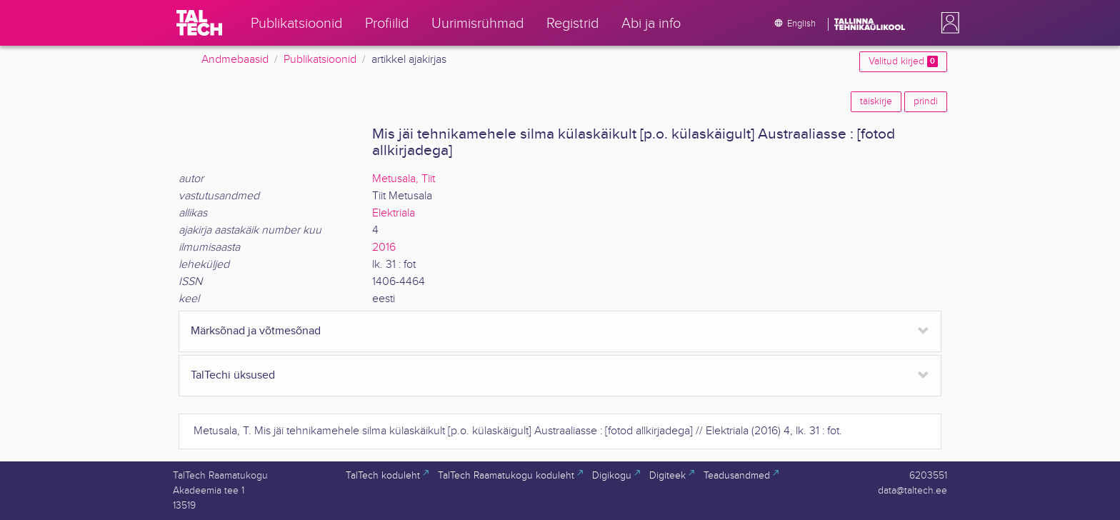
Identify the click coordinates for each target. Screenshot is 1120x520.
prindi (926, 101)
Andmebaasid (235, 59)
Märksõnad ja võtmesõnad (256, 331)
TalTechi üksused (233, 375)
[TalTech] (199, 22)
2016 (384, 247)
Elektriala (393, 213)
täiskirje (876, 101)
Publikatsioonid (320, 59)
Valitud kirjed (903, 61)
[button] (947, 23)
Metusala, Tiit (403, 179)
